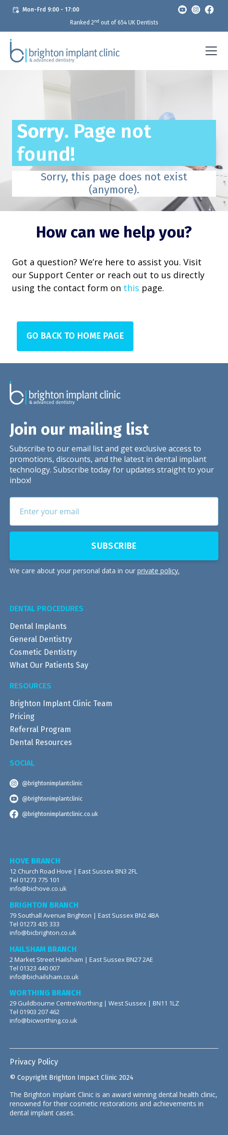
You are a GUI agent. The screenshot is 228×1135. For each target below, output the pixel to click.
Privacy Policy (34, 1061)
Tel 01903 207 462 (35, 1012)
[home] (64, 51)
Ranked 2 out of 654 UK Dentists (114, 22)
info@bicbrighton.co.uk (43, 933)
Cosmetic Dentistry (43, 652)
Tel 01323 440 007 (35, 968)
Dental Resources (41, 742)
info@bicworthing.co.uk (43, 1021)
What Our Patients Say (49, 665)
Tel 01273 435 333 (35, 924)
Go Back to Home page (75, 336)
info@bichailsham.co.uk (44, 977)
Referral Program (40, 729)
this (131, 288)
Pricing (22, 716)
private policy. (158, 570)
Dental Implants (38, 626)
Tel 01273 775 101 (35, 880)
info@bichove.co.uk (38, 889)
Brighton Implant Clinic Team (61, 703)
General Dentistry (41, 639)
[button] (209, 50)
